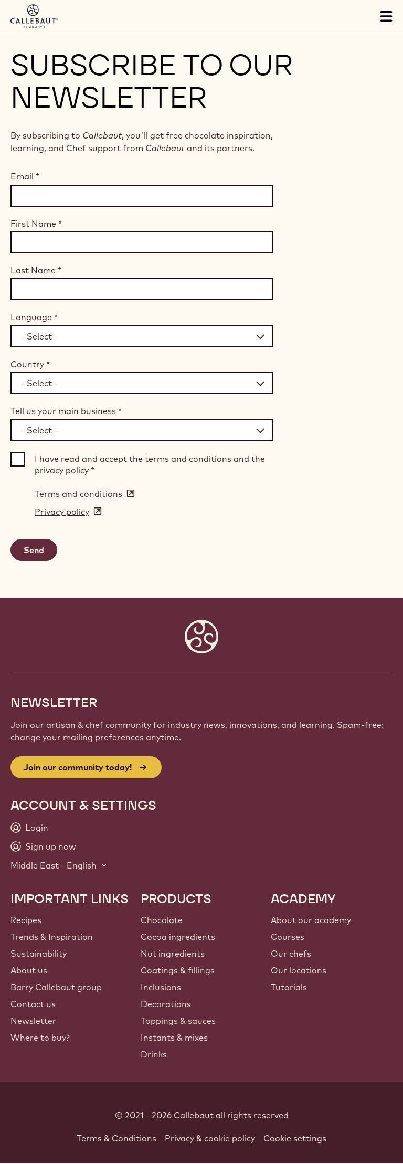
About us (28, 970)
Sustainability (38, 953)
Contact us (33, 1004)
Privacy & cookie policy (210, 1138)
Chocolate (162, 920)
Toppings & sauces (178, 1020)
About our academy (311, 920)
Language (34, 317)
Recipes (25, 920)
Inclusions (161, 987)
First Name (36, 223)
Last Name (35, 270)
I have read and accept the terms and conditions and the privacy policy (150, 464)
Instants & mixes (174, 1037)
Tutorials (289, 987)
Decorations (166, 1004)
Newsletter (33, 1020)
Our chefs (291, 953)
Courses (287, 937)
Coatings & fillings (178, 970)
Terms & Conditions (116, 1138)
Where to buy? (40, 1037)
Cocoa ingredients (178, 937)
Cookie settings (294, 1138)
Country (30, 364)
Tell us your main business (66, 411)
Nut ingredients (173, 953)
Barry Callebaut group (56, 987)
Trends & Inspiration (51, 937)
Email (24, 176)
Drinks (154, 1054)
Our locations (298, 970)
